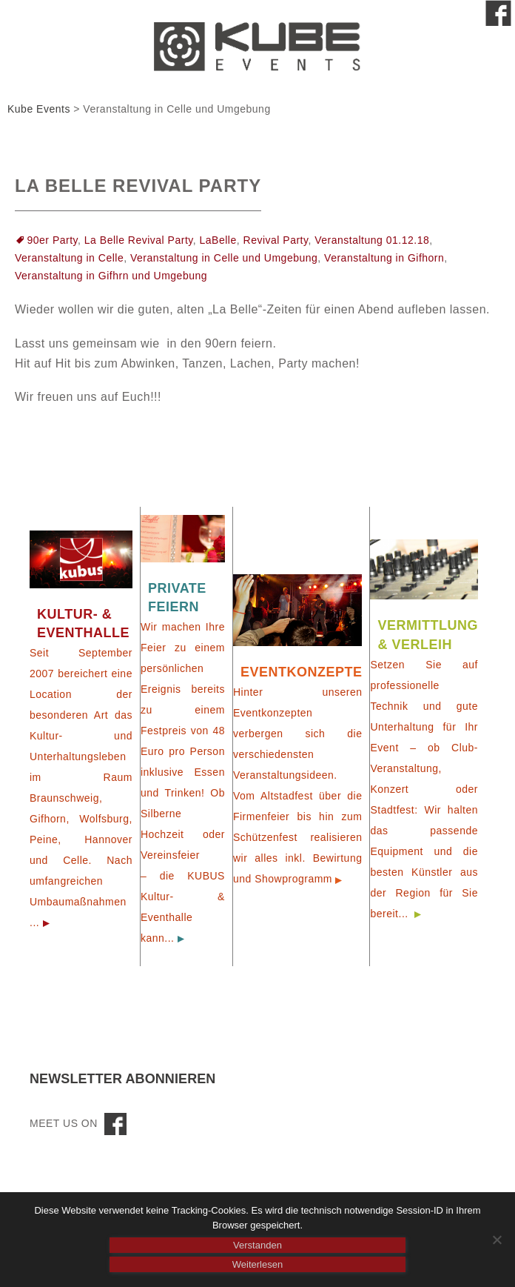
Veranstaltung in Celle (69, 258)
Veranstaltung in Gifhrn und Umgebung (111, 276)
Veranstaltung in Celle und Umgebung (223, 258)
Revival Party (276, 240)
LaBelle (218, 240)
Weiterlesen (257, 1264)
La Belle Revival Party (138, 186)
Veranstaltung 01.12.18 (371, 240)
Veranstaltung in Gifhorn (384, 258)
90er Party (52, 240)
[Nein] (496, 1239)
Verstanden (257, 1245)
